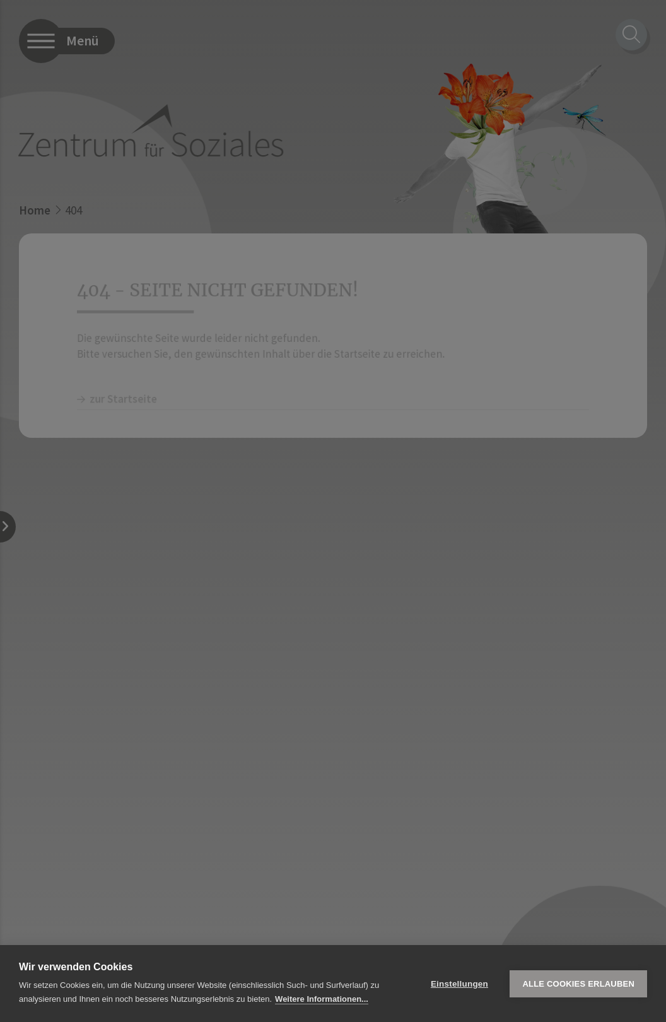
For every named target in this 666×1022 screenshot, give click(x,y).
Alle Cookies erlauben (578, 984)
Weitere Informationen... (321, 999)
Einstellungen (459, 984)
